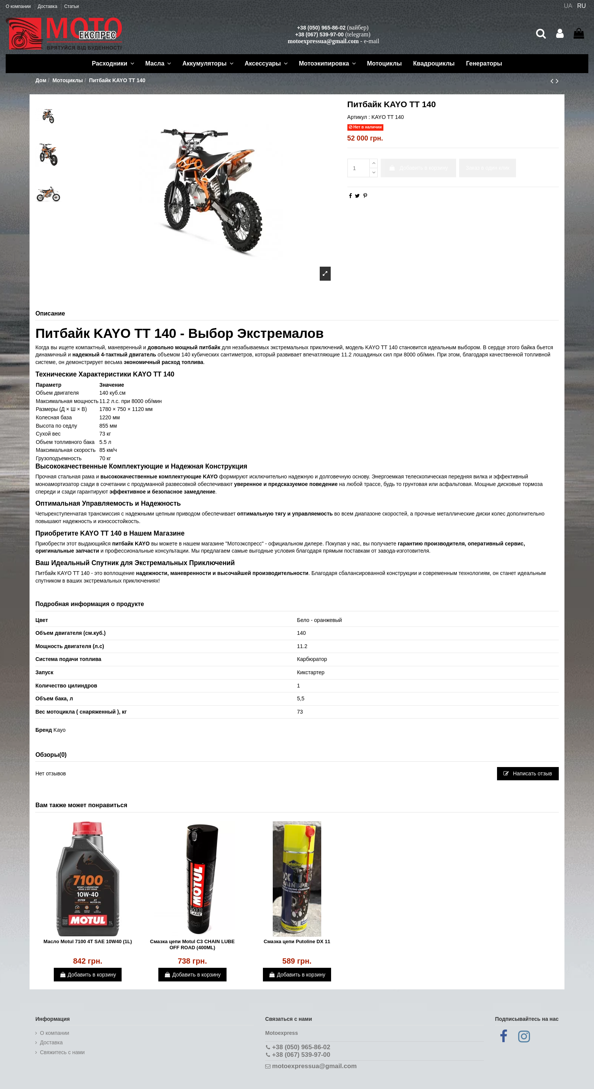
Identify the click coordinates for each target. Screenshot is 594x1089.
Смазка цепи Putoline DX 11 (297, 941)
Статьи (71, 6)
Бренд (43, 730)
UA (568, 6)
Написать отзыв (527, 773)
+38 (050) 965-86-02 (321, 28)
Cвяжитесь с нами (62, 1052)
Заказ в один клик (488, 168)
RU (581, 6)
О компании (19, 6)
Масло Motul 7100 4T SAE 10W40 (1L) (88, 941)
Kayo (59, 730)
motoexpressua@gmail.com (323, 41)
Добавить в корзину (418, 168)
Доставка (48, 6)
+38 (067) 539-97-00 (319, 34)
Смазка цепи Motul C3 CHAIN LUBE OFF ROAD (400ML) (192, 944)
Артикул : (358, 117)
